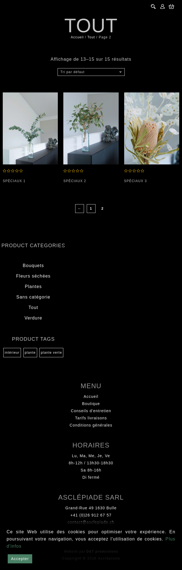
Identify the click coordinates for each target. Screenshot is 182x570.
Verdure (33, 318)
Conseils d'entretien (91, 411)
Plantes (33, 286)
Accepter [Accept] (20, 558)
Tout (91, 37)
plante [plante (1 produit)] (30, 353)
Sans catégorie (33, 297)
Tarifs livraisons (91, 418)
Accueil (77, 37)
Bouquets (33, 265)
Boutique (91, 403)
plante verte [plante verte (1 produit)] (51, 353)
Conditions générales (91, 425)
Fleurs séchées (33, 276)
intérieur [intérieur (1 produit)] (12, 353)
